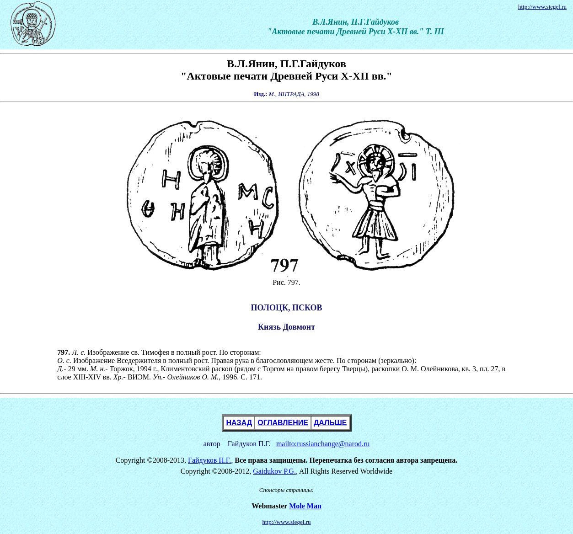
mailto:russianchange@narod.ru (323, 444)
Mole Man (305, 506)
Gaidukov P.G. (274, 471)
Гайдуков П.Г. (209, 460)
